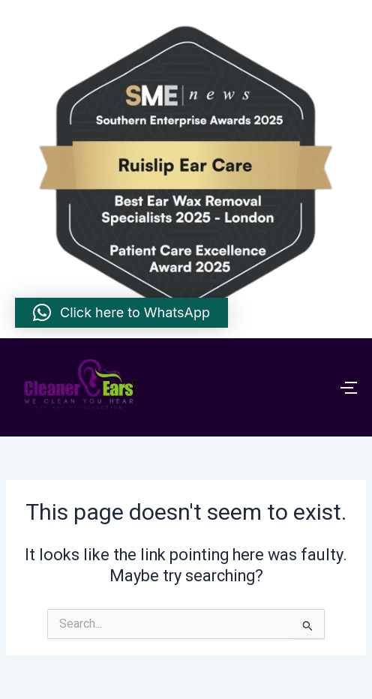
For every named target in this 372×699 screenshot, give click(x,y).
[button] (121, 313)
